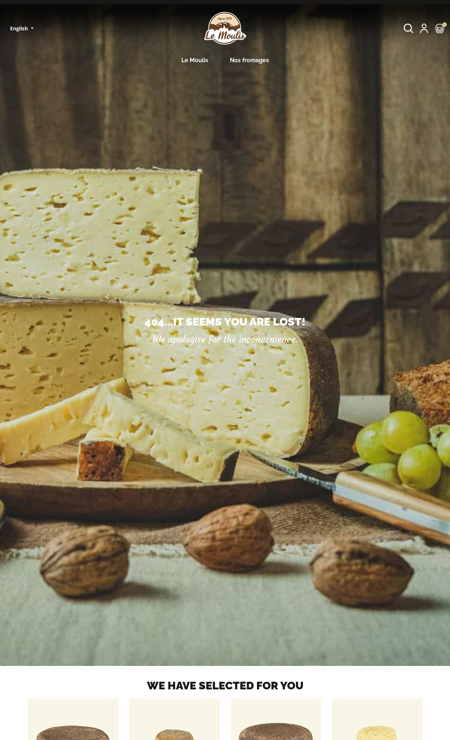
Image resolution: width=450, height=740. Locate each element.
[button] (408, 28)
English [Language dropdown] (19, 28)
